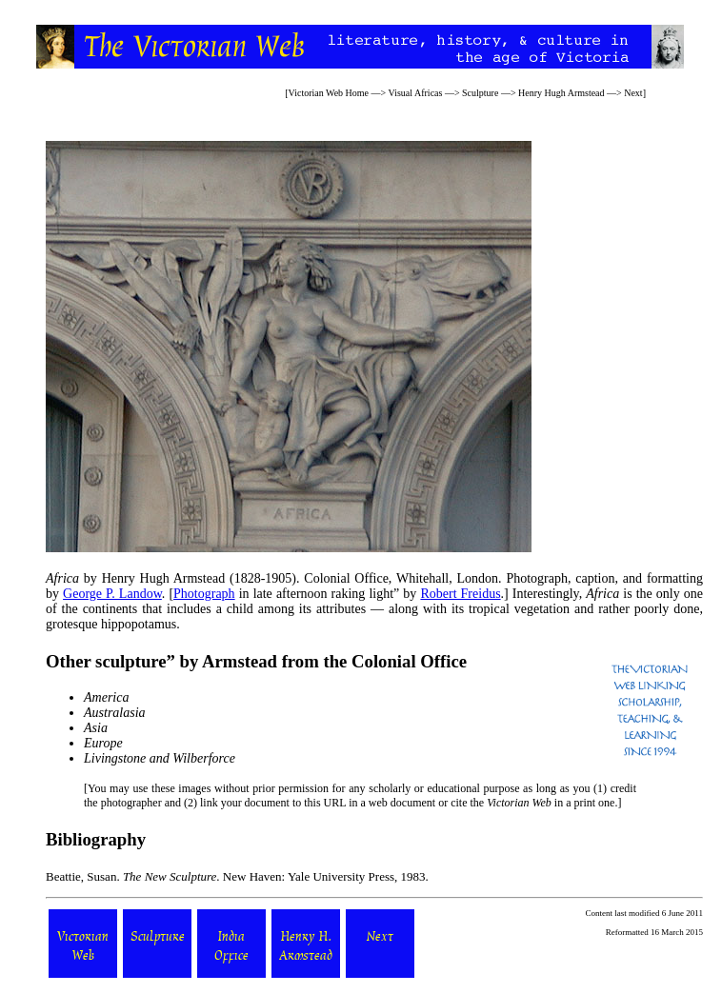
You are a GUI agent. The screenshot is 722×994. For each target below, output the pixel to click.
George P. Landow (112, 593)
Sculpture (480, 93)
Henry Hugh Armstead (561, 93)
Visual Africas (416, 93)
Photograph (204, 593)
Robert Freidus (460, 593)
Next (633, 93)
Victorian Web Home (329, 93)
